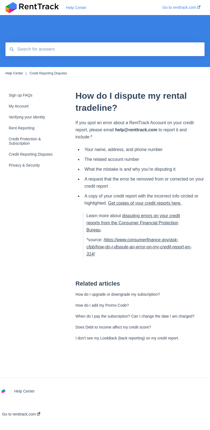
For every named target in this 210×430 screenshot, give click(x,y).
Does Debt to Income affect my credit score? (113, 327)
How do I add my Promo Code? (102, 305)
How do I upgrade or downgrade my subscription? (117, 294)
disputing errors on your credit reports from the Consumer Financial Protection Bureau (133, 222)
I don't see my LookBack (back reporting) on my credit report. (127, 338)
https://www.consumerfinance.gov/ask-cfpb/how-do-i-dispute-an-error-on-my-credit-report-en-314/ (139, 246)
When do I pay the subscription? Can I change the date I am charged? (134, 316)
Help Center (76, 7)
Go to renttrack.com (21, 414)
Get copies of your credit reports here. (145, 203)
